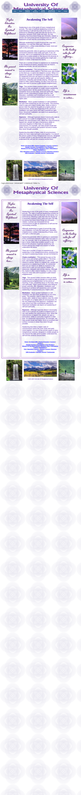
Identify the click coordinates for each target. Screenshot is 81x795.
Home (15, 11)
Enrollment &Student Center (51, 11)
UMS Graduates (29, 153)
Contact (65, 11)
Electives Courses (52, 151)
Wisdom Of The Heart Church (30, 148)
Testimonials (50, 153)
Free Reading (49, 147)
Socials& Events (43, 11)
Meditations (41, 150)
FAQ (21, 151)
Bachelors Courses (29, 151)
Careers (55, 145)
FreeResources (35, 11)
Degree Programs (40, 145)
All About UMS (29, 145)
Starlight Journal (40, 153)
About (20, 11)
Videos (35, 150)
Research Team (44, 148)
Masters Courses (41, 151)
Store (59, 11)
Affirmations (53, 148)
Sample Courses (30, 147)
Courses (49, 145)
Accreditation (40, 147)
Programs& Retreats (27, 11)
